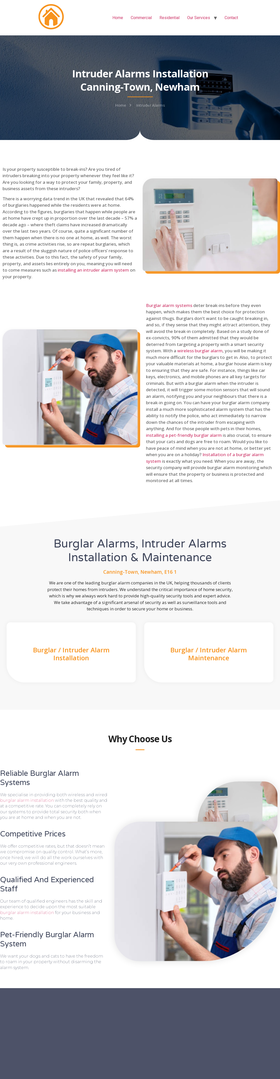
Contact (231, 17)
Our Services (198, 17)
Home (117, 17)
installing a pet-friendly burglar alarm (184, 435)
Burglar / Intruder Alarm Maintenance (208, 653)
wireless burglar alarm (200, 351)
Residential (169, 17)
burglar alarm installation (27, 800)
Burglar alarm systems (169, 305)
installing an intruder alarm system (93, 270)
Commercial (141, 17)
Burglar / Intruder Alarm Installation (71, 653)
